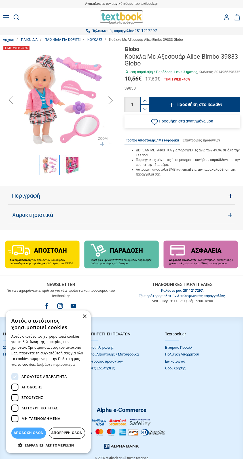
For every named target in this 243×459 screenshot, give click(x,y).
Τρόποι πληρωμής (99, 347)
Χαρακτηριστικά (32, 214)
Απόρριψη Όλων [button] (67, 432)
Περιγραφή (26, 195)
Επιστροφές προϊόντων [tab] (201, 140)
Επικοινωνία (175, 361)
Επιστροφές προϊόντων (103, 361)
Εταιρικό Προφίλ (178, 347)
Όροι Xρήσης (175, 368)
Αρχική (8, 40)
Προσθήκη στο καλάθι (199, 104)
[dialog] (48, 381)
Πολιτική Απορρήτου (182, 354)
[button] (182, 121)
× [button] (84, 316)
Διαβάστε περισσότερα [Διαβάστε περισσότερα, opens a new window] (56, 364)
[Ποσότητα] (132, 104)
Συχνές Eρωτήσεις (99, 368)
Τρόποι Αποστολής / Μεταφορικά (111, 354)
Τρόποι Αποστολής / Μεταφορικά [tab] (152, 140)
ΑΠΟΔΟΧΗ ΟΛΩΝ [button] (29, 432)
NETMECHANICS (139, 440)
